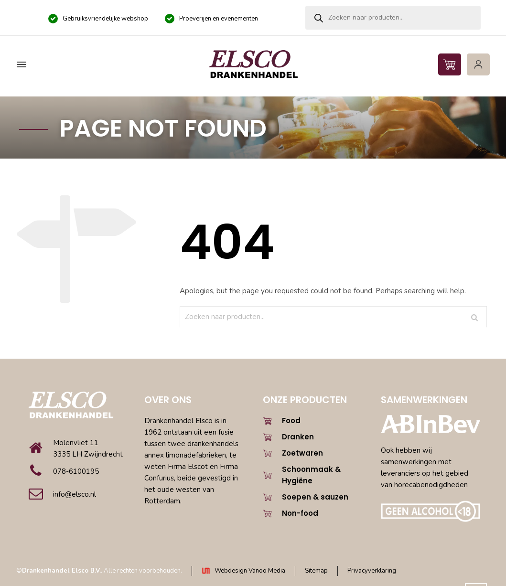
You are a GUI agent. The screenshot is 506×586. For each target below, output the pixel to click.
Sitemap (316, 570)
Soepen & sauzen (315, 497)
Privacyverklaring (371, 570)
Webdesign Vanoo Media (250, 570)
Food (291, 421)
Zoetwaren (302, 453)
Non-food (300, 513)
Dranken (298, 437)
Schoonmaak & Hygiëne (311, 475)
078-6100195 (76, 471)
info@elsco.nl (74, 494)
